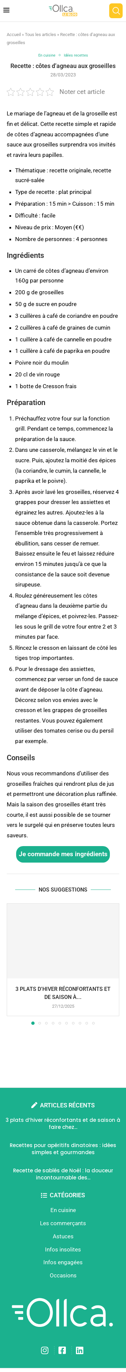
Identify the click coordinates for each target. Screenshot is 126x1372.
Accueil (14, 34)
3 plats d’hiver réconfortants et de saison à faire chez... (63, 1123)
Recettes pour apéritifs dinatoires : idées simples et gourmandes (63, 1149)
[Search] (116, 10)
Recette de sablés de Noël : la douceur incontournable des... (63, 1174)
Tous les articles (40, 34)
